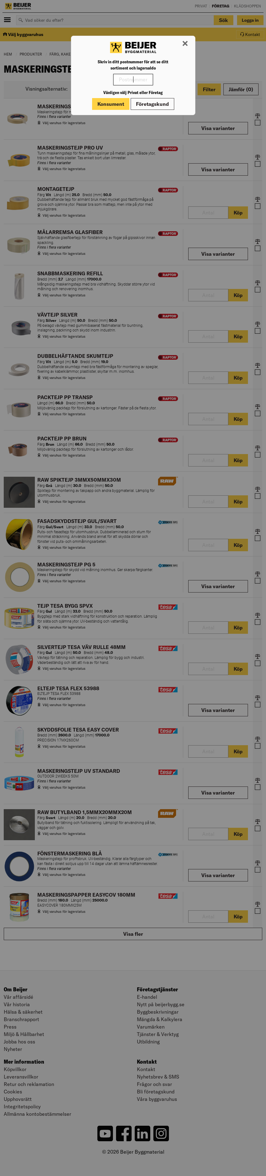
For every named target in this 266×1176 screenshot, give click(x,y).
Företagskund (152, 104)
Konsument (110, 104)
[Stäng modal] (185, 43)
